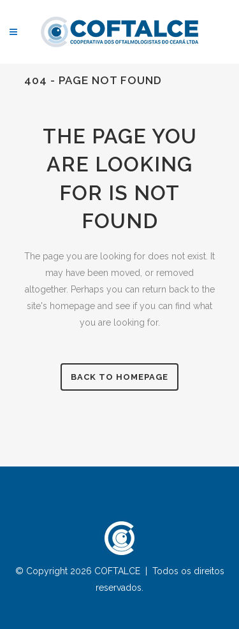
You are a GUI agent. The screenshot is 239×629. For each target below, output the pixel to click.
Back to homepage (119, 377)
